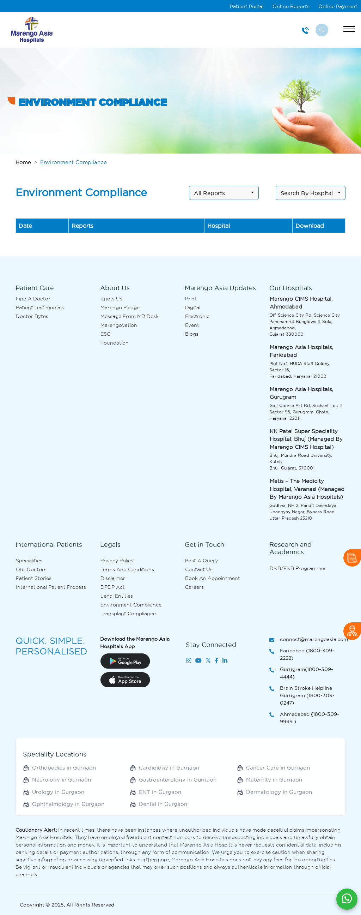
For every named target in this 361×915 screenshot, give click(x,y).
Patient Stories (33, 578)
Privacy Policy (117, 560)
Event (192, 325)
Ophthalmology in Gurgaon (68, 804)
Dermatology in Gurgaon (279, 792)
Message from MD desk (129, 316)
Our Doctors (31, 569)
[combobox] (223, 195)
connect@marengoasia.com (307, 639)
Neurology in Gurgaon (61, 780)
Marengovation (118, 325)
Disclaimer (112, 578)
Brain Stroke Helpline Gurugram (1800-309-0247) (302, 696)
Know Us (111, 298)
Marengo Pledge (120, 307)
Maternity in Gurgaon (274, 780)
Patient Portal (247, 6)
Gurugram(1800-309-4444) (301, 673)
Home (23, 162)
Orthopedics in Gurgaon (64, 768)
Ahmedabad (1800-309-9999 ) (304, 718)
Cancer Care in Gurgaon (278, 768)
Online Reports (291, 6)
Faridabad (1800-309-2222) (301, 655)
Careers (194, 587)
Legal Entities (116, 596)
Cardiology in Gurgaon (169, 768)
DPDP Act (112, 587)
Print (191, 298)
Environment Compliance (130, 605)
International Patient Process (51, 587)
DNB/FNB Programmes (298, 568)
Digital (192, 307)
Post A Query (201, 560)
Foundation (114, 343)
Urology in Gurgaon (58, 792)
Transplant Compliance (128, 613)
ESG (105, 334)
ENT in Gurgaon (160, 792)
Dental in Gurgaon (163, 804)
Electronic (197, 316)
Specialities (29, 560)
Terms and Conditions (127, 569)
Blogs (191, 334)
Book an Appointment (212, 578)
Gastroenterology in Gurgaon (177, 780)
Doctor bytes (32, 316)
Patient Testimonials (40, 307)
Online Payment (337, 6)
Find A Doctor (33, 298)
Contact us (199, 569)
